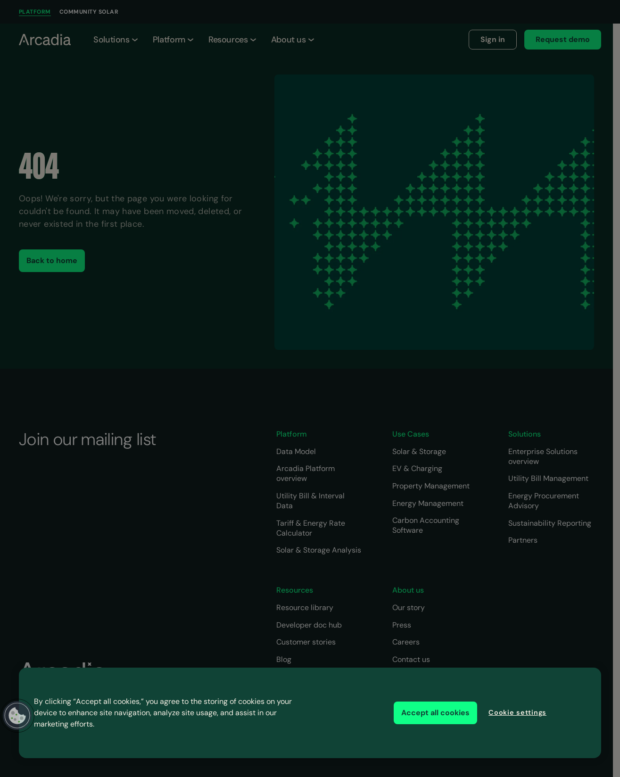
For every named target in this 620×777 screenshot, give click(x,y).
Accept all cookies (435, 713)
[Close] (581, 712)
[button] (17, 716)
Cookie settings (517, 712)
